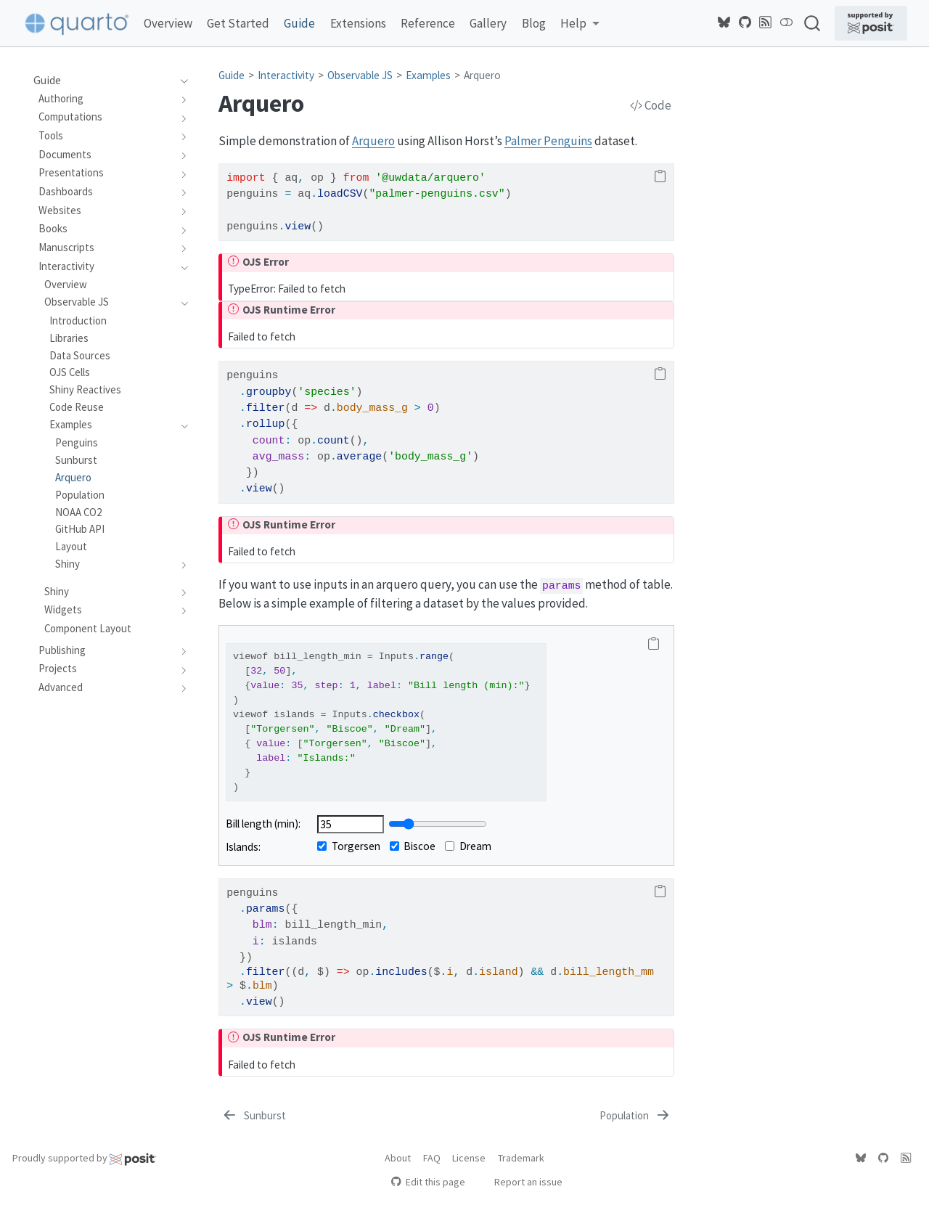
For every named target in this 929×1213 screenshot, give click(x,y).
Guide (231, 75)
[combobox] (812, 22)
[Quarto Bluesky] (724, 22)
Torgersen (348, 846)
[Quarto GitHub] (745, 22)
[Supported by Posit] (871, 23)
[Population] (635, 1115)
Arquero (482, 75)
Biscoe (413, 846)
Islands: (243, 847)
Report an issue (521, 1181)
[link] (580, 23)
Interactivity (286, 75)
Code (650, 105)
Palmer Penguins (548, 141)
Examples (428, 75)
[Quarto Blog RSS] (765, 22)
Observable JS (360, 75)
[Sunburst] (253, 1115)
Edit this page (427, 1181)
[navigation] (180, 80)
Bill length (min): (263, 823)
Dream (468, 846)
